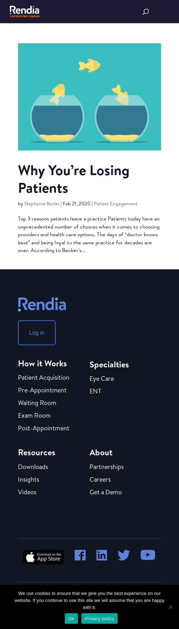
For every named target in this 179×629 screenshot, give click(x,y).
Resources (36, 452)
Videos (27, 492)
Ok (71, 618)
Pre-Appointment (42, 390)
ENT (95, 392)
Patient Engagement (115, 203)
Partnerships (107, 467)
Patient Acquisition (43, 378)
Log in (37, 333)
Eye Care (102, 379)
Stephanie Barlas (42, 203)
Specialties (109, 364)
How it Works (42, 363)
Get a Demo (106, 492)
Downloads (33, 467)
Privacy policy (99, 618)
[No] (170, 606)
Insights (28, 480)
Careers (100, 480)
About (101, 452)
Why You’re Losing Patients (74, 178)
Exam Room (34, 416)
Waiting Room (37, 403)
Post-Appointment (43, 428)
